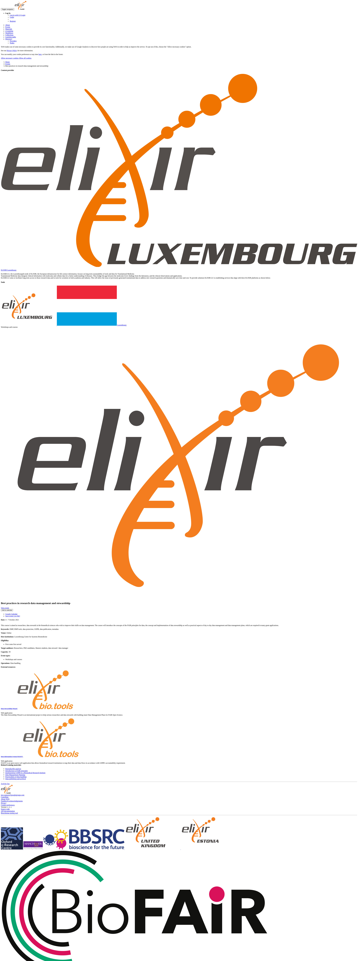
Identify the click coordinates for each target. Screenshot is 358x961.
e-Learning (9, 31)
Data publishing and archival (15, 779)
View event (5, 608)
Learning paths (10, 37)
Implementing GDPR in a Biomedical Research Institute (25, 773)
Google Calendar (11, 614)
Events (7, 27)
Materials (8, 29)
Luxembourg (63, 325)
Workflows (9, 33)
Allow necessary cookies (10, 58)
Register (13, 21)
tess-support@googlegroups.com (12, 795)
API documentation (8, 811)
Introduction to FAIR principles (16, 771)
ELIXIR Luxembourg (8, 270)
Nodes (12, 43)
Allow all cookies (25, 58)
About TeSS (5, 799)
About (7, 25)
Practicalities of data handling (16, 777)
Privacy (3, 803)
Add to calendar (7, 610)
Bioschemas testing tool (9, 813)
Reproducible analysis (13, 769)
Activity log (5, 784)
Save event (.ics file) (12, 616)
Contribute (4, 797)
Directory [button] (8, 39)
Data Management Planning (15, 775)
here (40, 54)
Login (12, 17)
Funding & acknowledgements (12, 801)
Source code (5, 809)
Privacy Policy (12, 51)
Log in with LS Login (17, 15)
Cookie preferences (8, 805)
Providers (13, 41)
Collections (9, 35)
